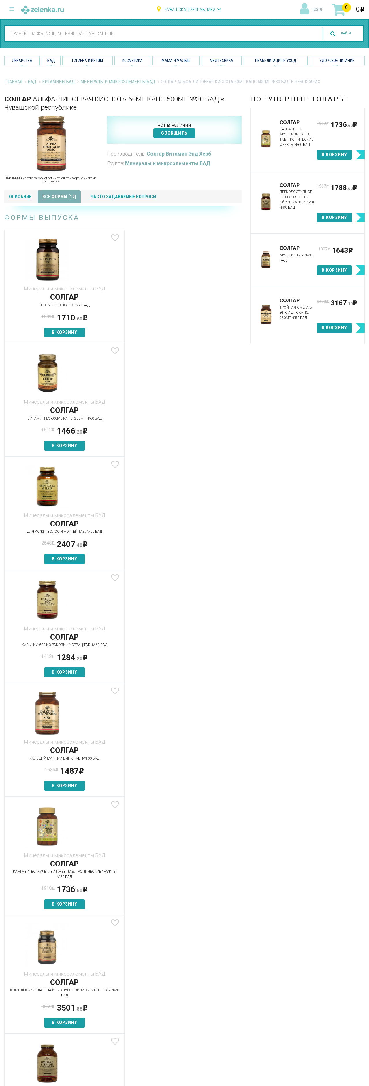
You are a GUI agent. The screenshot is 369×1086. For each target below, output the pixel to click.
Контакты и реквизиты (243, 1001)
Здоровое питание (337, 60)
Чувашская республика (190, 9)
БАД (51, 60)
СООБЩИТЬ (174, 133)
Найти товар (110, 990)
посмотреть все (196, 738)
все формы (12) (59, 196)
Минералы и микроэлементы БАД (117, 81)
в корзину (43, 332)
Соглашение (233, 1021)
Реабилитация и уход (275, 60)
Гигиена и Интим (87, 60)
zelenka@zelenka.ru (24, 1003)
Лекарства (22, 60)
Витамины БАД (58, 81)
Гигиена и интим (174, 990)
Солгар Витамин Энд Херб (179, 154)
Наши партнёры (236, 980)
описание (20, 196)
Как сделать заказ (116, 1011)
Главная (13, 81)
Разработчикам (236, 1011)
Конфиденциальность (243, 1031)
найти (341, 34)
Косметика (132, 60)
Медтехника (221, 60)
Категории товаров (117, 980)
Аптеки (104, 970)
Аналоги (105, 1001)
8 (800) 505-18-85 (39, 969)
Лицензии (230, 990)
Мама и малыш (176, 60)
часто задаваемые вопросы (123, 196)
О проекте (230, 970)
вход (317, 9)
